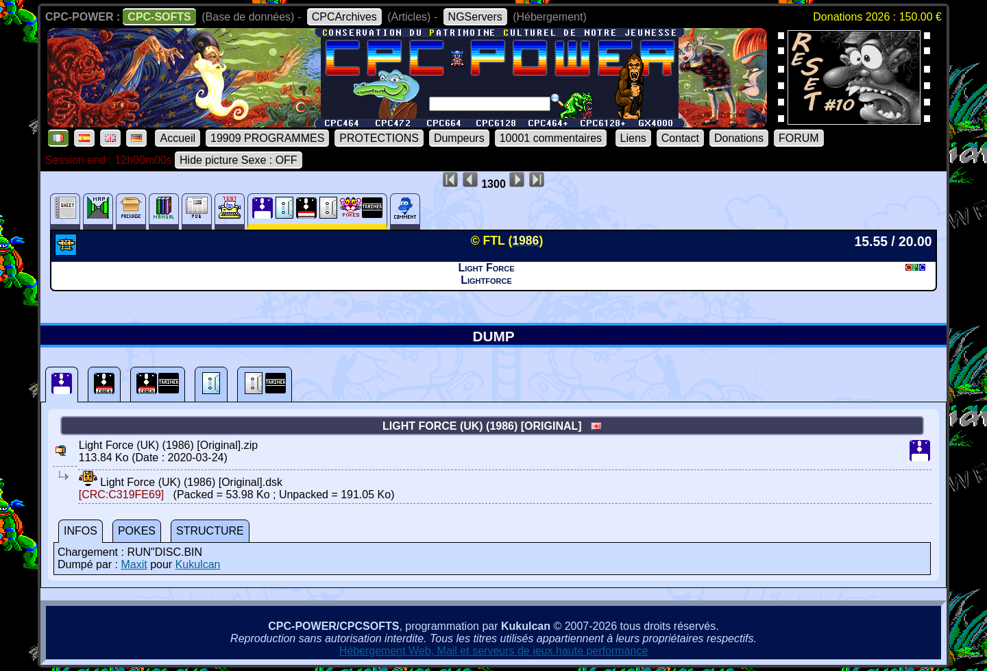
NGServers (475, 17)
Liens (633, 138)
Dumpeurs (459, 138)
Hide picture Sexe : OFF (238, 160)
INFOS (80, 531)
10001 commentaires (551, 138)
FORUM (799, 138)
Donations (739, 138)
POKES (137, 531)
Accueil (177, 138)
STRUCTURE (210, 531)
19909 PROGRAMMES (267, 138)
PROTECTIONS (379, 138)
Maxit (134, 564)
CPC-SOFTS (159, 17)
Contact (680, 138)
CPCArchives (344, 17)
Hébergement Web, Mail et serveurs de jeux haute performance (493, 651)
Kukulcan (198, 564)
